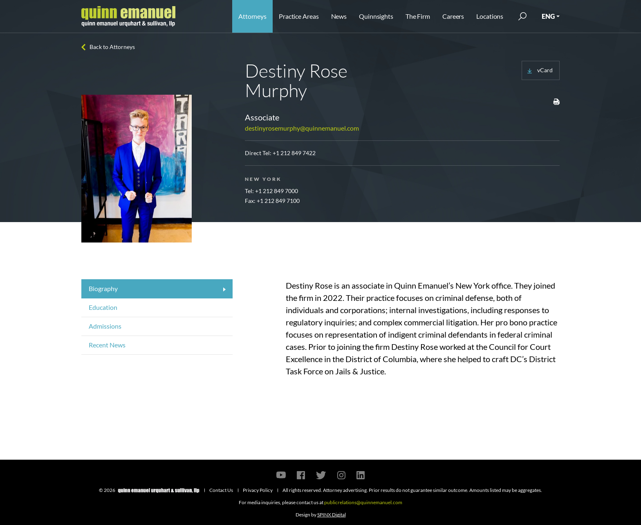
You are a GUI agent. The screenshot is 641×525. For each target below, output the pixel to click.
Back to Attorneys (112, 46)
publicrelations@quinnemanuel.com (363, 502)
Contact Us (221, 490)
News (339, 16)
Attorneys (252, 16)
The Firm (418, 16)
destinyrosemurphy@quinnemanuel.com (302, 128)
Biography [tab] (103, 288)
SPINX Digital (331, 515)
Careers (453, 16)
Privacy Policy (258, 490)
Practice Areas (298, 16)
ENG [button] (548, 16)
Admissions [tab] (105, 326)
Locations (489, 16)
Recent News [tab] (107, 345)
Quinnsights (376, 16)
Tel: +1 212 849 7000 (271, 190)
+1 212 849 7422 (294, 152)
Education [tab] (103, 307)
